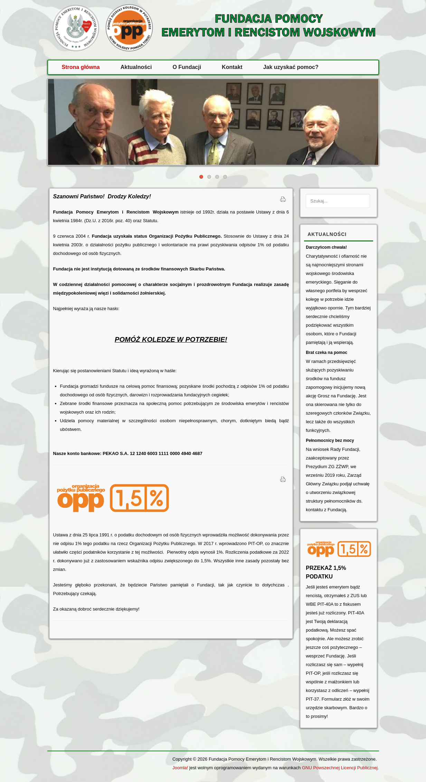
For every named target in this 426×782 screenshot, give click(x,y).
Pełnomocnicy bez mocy (330, 440)
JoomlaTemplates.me (334, 774)
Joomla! (180, 767)
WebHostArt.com (366, 774)
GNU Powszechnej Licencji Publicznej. (340, 767)
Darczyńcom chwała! (326, 247)
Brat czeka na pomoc (326, 352)
